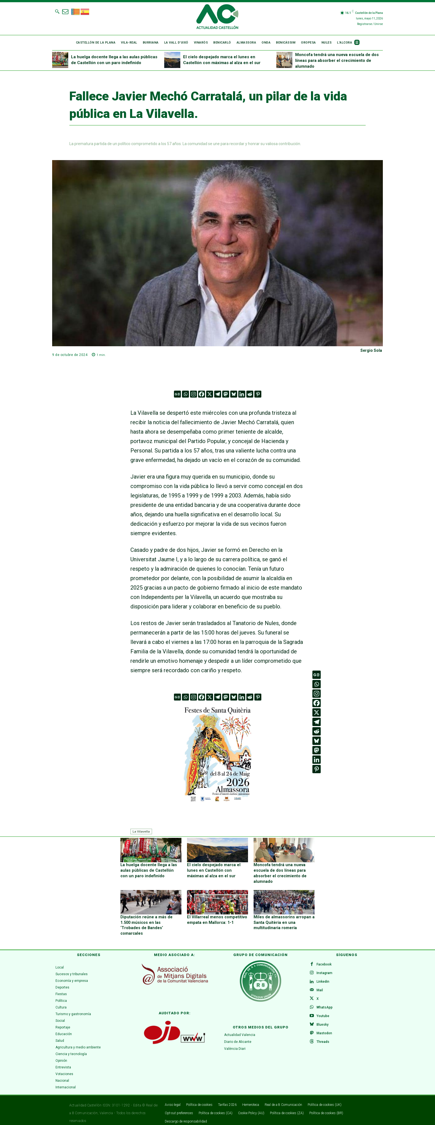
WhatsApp (325, 1003)
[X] (209, 394)
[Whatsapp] (185, 394)
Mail (320, 985)
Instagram (325, 967)
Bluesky (323, 1020)
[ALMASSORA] (217, 754)
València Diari (235, 1043)
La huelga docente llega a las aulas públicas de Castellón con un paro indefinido (149, 870)
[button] (57, 11)
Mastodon (324, 1029)
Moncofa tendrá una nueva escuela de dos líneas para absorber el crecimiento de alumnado (337, 60)
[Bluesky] (233, 394)
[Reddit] (249, 394)
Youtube (323, 1011)
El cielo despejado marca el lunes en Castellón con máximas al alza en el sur (216, 870)
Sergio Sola (371, 350)
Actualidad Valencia (239, 1029)
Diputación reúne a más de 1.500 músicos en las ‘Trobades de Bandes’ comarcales (150, 921)
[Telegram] (217, 394)
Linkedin (323, 976)
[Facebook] (201, 394)
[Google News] (177, 394)
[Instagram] (193, 394)
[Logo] (217, 17)
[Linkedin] (241, 394)
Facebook (324, 958)
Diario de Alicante (237, 1036)
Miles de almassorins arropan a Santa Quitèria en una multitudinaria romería (283, 921)
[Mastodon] (225, 394)
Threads (323, 1038)
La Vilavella (141, 831)
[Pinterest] (257, 394)
